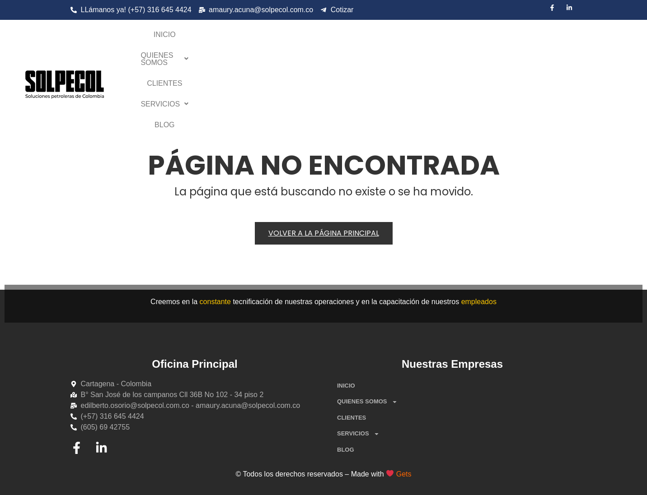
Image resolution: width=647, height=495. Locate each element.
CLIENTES (400, 38)
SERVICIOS (455, 38)
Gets (404, 474)
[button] (333, 38)
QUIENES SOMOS (334, 38)
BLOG (503, 38)
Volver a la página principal (323, 233)
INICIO (274, 38)
